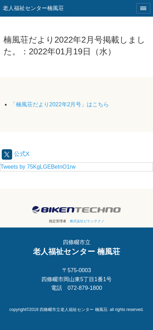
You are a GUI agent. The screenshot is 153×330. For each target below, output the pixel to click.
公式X (15, 154)
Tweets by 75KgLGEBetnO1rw (38, 167)
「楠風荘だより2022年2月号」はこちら (59, 104)
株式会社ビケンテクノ (87, 221)
